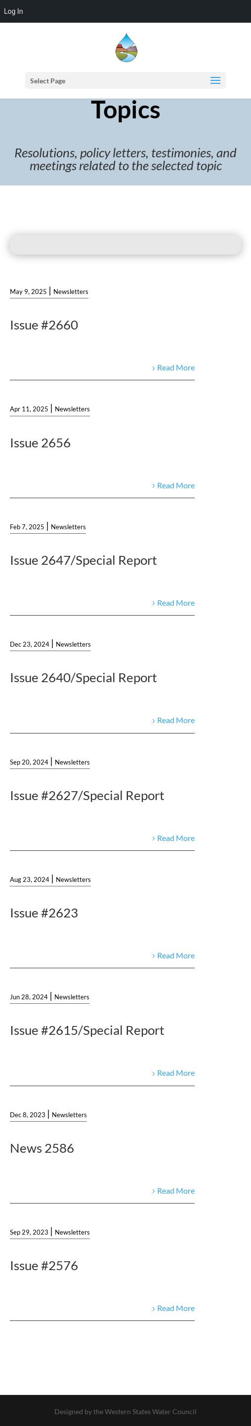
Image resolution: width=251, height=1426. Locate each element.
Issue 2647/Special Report (83, 560)
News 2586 (42, 1148)
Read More (176, 367)
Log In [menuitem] (13, 11)
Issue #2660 (44, 324)
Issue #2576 (44, 1265)
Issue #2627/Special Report (87, 795)
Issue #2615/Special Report (87, 1030)
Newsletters (70, 291)
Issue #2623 (44, 912)
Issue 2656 (40, 442)
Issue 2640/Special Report (83, 677)
